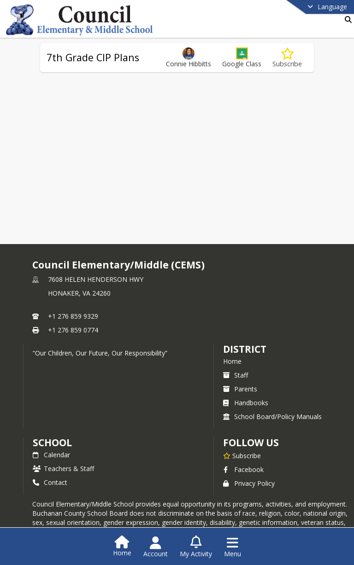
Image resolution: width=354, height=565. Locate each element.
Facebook (243, 469)
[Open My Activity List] (196, 547)
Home (232, 361)
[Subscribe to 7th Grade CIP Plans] (287, 57)
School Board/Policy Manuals (272, 416)
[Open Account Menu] (155, 547)
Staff (235, 375)
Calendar (51, 454)
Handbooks (245, 402)
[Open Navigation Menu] (232, 547)
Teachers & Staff (63, 468)
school (52, 442)
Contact (50, 482)
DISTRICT (244, 349)
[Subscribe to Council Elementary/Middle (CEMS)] (242, 455)
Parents (240, 388)
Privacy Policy (249, 483)
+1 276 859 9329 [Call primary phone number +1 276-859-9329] (73, 316)
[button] (242, 57)
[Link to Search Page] (346, 19)
